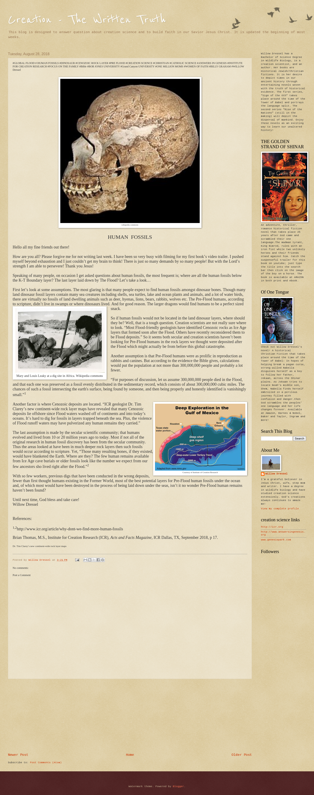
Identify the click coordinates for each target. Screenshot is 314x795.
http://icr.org (272, 527)
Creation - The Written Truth (87, 20)
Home (130, 755)
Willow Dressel (276, 473)
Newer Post (18, 755)
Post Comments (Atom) (46, 762)
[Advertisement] (130, 716)
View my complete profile (280, 508)
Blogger (178, 786)
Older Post (242, 755)
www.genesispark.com (276, 539)
